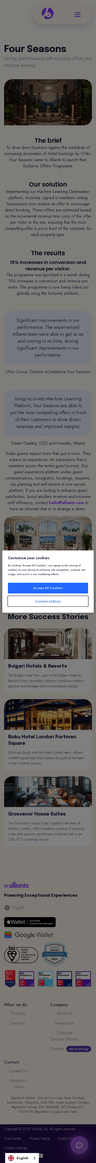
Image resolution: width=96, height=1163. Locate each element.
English (18, 1158)
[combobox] (22, 1158)
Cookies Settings (48, 601)
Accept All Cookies (48, 588)
